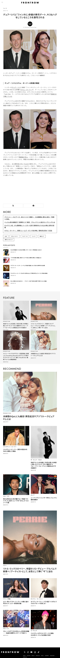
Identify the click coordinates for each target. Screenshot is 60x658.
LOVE (6, 237)
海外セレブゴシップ (8, 240)
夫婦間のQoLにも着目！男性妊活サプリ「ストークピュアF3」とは (43, 357)
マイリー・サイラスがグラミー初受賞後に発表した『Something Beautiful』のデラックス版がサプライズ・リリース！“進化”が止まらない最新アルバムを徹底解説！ (16, 359)
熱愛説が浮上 (23, 158)
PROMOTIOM (7, 322)
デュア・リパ (16, 88)
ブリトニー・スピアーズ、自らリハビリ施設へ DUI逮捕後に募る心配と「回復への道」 (29, 219)
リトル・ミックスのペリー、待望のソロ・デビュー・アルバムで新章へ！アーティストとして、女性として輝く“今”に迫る (43, 326)
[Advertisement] (30, 190)
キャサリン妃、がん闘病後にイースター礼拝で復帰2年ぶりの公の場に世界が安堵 (29, 227)
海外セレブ (42, 237)
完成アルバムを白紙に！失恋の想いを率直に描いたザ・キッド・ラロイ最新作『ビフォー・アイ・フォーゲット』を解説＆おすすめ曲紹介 (16, 327)
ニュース (33, 237)
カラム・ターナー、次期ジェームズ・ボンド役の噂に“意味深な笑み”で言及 (28, 231)
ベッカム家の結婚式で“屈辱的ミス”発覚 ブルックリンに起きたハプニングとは (29, 223)
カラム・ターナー (26, 90)
